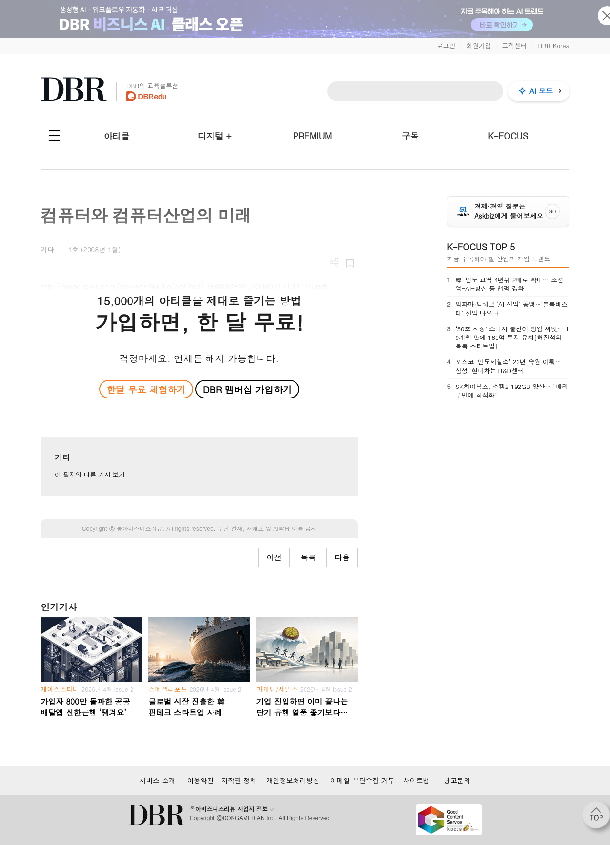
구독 (410, 136)
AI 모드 (541, 91)
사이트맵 (416, 780)
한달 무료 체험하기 (145, 389)
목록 (308, 557)
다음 (342, 557)
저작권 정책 (239, 780)
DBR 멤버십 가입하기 (247, 389)
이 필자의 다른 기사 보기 (90, 474)
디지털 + (215, 136)
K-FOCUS (508, 136)
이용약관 (200, 780)
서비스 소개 (157, 780)
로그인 (446, 45)
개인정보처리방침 (293, 780)
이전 (274, 557)
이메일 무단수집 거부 (362, 780)
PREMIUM (312, 136)
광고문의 (457, 780)
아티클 (117, 136)
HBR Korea (553, 45)
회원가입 (478, 45)
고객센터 (514, 45)
